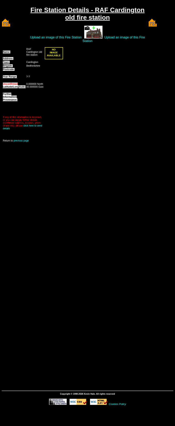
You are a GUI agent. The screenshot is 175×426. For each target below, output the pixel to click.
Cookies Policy (117, 404)
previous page (21, 140)
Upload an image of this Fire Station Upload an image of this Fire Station (87, 39)
